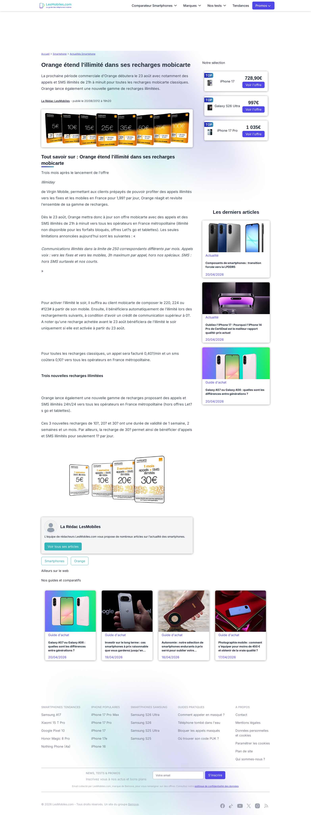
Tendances (240, 6)
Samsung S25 (141, 738)
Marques (192, 6)
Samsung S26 (141, 723)
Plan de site (244, 751)
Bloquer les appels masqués (199, 731)
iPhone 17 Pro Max (105, 715)
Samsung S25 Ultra (145, 731)
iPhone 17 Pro (101, 723)
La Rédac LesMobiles (55, 101)
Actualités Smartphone (82, 53)
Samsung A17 (51, 715)
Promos (263, 6)
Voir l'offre (253, 85)
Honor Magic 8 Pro (55, 738)
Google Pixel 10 (53, 731)
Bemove (133, 804)
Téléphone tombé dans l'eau (199, 723)
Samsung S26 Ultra (145, 715)
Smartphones (54, 561)
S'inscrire (215, 775)
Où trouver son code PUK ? (198, 738)
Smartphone (60, 53)
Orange (79, 561)
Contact (241, 715)
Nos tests (216, 6)
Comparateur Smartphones (154, 6)
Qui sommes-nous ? (250, 759)
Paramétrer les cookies (252, 743)
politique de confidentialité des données (217, 786)
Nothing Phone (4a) (55, 746)
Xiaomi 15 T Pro (53, 723)
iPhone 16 (98, 746)
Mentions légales (247, 723)
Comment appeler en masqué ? (201, 715)
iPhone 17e (99, 738)
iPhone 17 (98, 731)
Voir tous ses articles (63, 546)
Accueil (45, 53)
